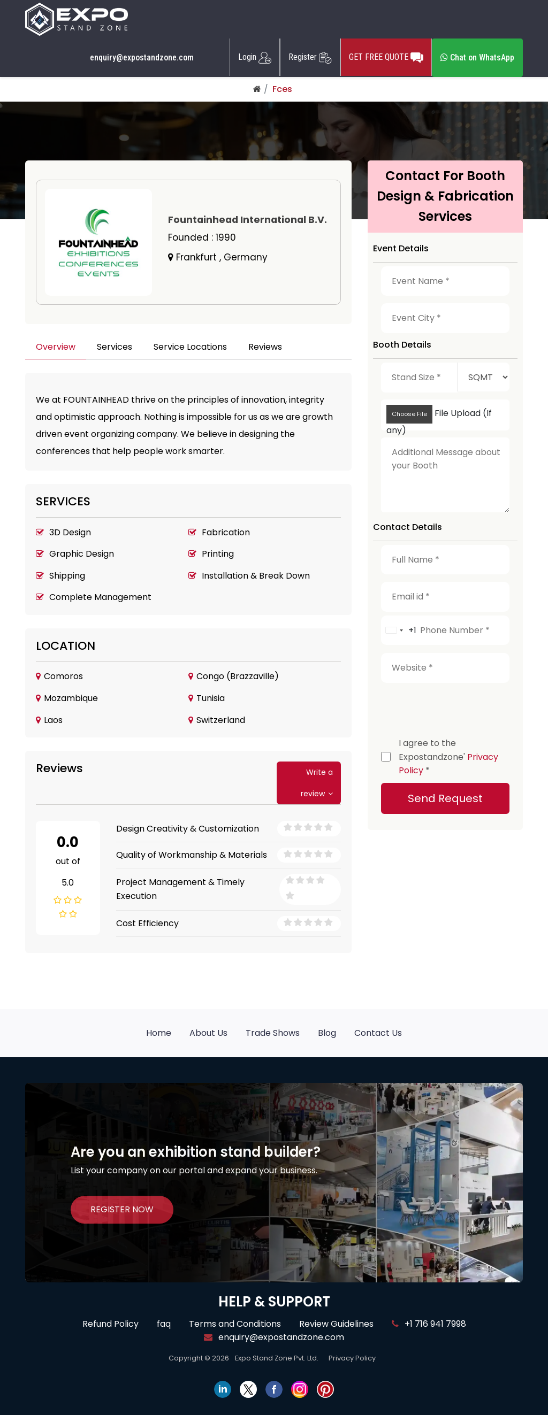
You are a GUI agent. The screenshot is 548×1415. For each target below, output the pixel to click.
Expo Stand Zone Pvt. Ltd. (276, 1358)
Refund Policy (110, 1324)
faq (164, 1324)
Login (254, 57)
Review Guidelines (336, 1324)
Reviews (265, 347)
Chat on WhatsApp (477, 57)
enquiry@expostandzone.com (142, 57)
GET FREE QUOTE (386, 57)
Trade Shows (273, 1033)
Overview (55, 347)
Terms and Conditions (235, 1324)
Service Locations (190, 347)
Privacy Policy (352, 1358)
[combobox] (399, 630)
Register (310, 57)
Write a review (317, 783)
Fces (282, 89)
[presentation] (462, 707)
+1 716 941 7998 (429, 1324)
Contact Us (378, 1033)
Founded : (202, 237)
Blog (327, 1033)
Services (114, 347)
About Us (208, 1033)
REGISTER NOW (122, 1209)
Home (158, 1033)
